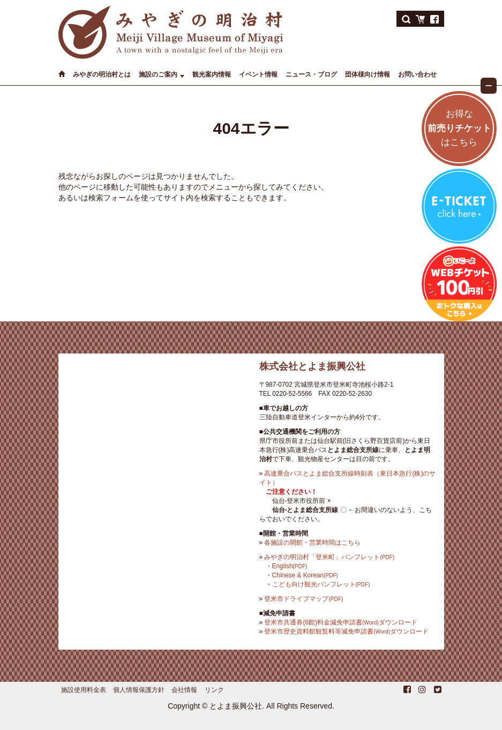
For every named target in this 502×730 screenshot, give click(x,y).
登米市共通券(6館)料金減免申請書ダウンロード (340, 622)
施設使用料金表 (83, 690)
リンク (214, 690)
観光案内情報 (211, 74)
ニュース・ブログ (311, 74)
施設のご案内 (158, 74)
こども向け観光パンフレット (321, 584)
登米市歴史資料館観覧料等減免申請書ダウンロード (346, 631)
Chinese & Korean (305, 575)
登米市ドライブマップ (303, 599)
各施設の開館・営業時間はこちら (312, 542)
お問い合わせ (417, 74)
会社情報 (184, 690)
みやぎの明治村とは (102, 74)
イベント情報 (258, 74)
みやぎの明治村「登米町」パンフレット (329, 557)
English (290, 566)
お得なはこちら (459, 128)
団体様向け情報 (367, 74)
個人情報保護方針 (138, 690)
